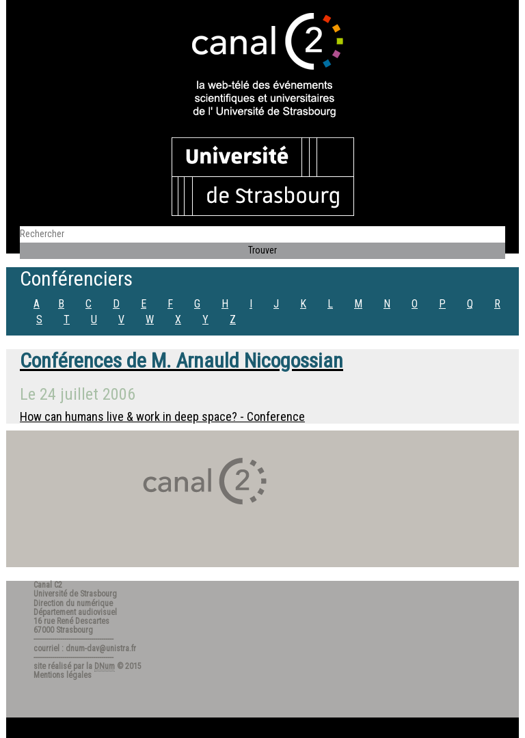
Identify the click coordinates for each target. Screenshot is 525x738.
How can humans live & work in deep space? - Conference (162, 416)
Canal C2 (47, 585)
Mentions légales (62, 675)
